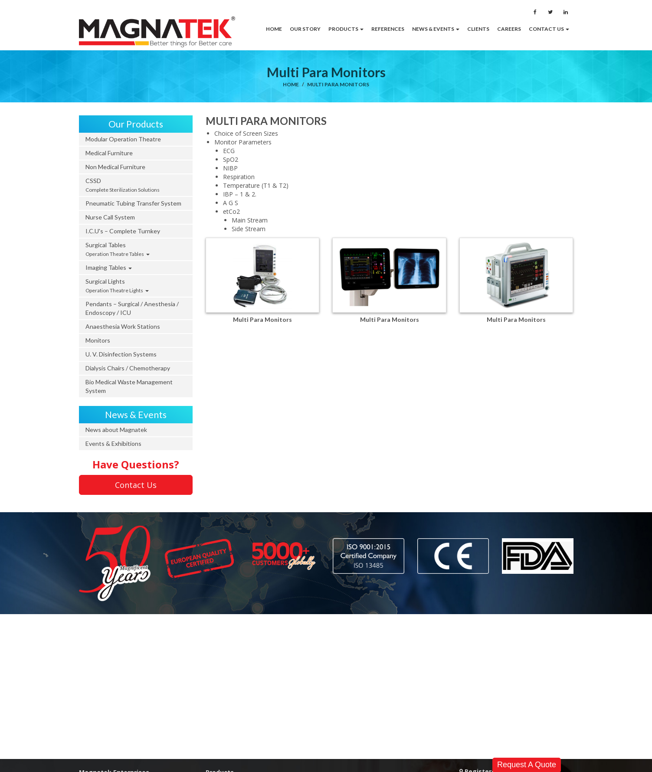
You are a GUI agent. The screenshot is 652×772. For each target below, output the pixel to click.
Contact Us (136, 485)
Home (291, 84)
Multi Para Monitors (338, 84)
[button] (346, 29)
